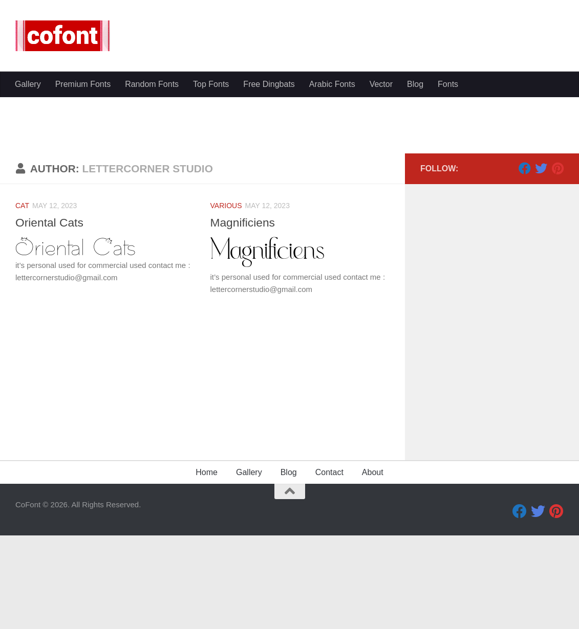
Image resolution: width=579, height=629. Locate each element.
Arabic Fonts (332, 84)
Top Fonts (211, 84)
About (372, 569)
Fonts (448, 84)
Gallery (28, 84)
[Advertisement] (289, 173)
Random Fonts (152, 84)
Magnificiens (243, 319)
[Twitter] (541, 265)
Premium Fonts (83, 84)
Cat (22, 303)
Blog (415, 84)
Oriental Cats (50, 319)
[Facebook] (525, 265)
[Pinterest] (557, 265)
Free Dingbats (269, 84)
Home (207, 569)
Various (226, 303)
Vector (381, 84)
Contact (329, 569)
